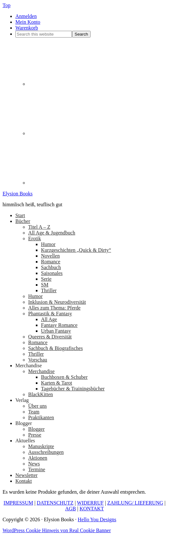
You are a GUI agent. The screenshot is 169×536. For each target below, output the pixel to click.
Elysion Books (18, 193)
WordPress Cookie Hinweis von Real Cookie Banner (57, 530)
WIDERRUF (90, 503)
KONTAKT (91, 508)
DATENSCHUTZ (55, 503)
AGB (70, 508)
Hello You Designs (97, 519)
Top (7, 5)
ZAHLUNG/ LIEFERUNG (135, 503)
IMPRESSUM (18, 503)
